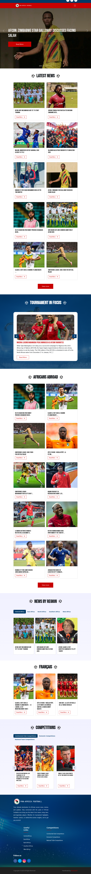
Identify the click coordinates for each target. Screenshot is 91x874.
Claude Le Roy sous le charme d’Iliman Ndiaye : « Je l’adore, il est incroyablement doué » (23, 706)
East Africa (27, 839)
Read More (19, 44)
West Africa (27, 849)
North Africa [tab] (42, 612)
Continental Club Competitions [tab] (25, 736)
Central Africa (28, 836)
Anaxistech (74, 870)
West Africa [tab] (67, 612)
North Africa (27, 843)
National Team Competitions (55, 840)
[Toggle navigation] (75, 5)
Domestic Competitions (53, 837)
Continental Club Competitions (55, 834)
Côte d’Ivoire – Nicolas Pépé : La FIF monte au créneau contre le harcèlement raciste (45, 706)
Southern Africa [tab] (54, 612)
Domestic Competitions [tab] (47, 736)
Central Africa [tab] (19, 612)
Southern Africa (28, 846)
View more (45, 286)
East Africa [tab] (31, 612)
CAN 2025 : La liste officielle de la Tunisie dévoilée (67, 704)
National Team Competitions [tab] (25, 739)
